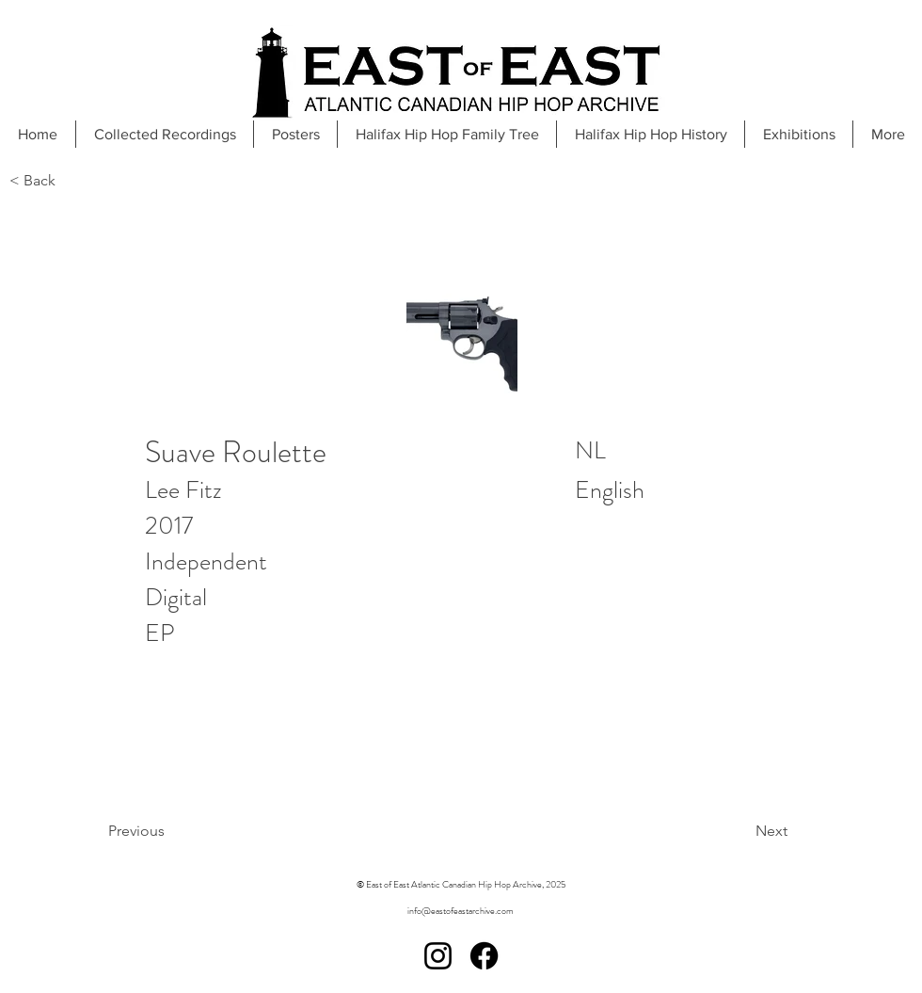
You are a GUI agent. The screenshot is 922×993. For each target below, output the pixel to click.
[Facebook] (484, 955)
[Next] (723, 831)
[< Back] (71, 181)
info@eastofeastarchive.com (460, 911)
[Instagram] (438, 955)
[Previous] (184, 831)
